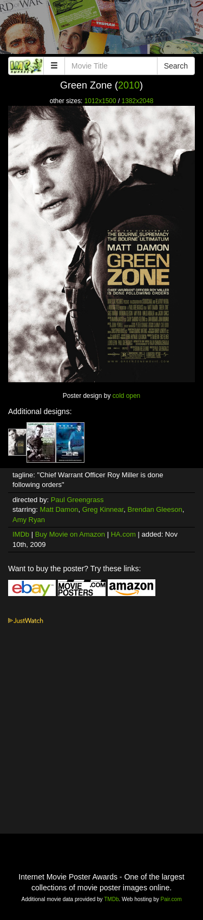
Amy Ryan (28, 520)
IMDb (20, 534)
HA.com (123, 534)
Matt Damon (59, 509)
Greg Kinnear (103, 509)
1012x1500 (100, 101)
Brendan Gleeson (154, 509)
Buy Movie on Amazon (70, 534)
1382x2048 (138, 101)
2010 (129, 85)
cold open (127, 396)
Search (176, 66)
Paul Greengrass (77, 500)
